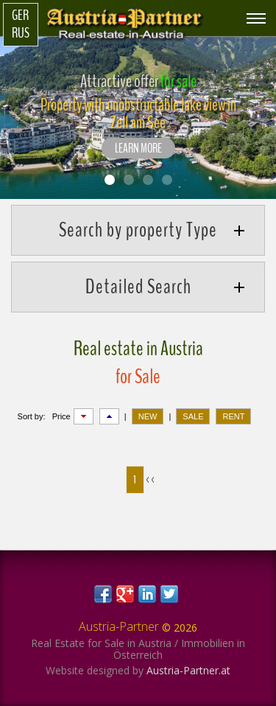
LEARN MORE (138, 149)
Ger (20, 15)
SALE (193, 416)
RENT (233, 416)
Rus (20, 33)
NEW (148, 416)
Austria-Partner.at (188, 670)
